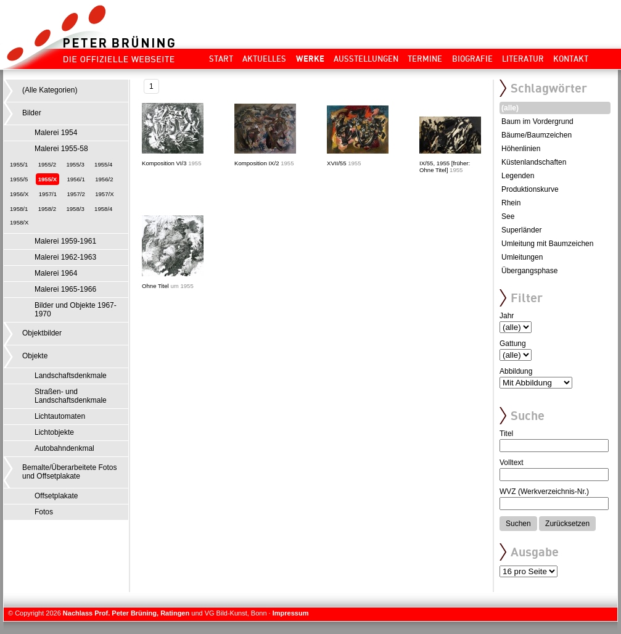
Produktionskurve (530, 189)
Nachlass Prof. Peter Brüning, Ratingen (126, 613)
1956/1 (75, 179)
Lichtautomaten (60, 416)
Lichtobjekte (54, 432)
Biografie (472, 59)
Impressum (291, 613)
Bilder (31, 113)
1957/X (104, 194)
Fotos (44, 512)
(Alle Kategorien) (49, 90)
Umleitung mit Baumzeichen (547, 243)
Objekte (34, 356)
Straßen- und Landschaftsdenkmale (71, 396)
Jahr (507, 315)
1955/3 (75, 164)
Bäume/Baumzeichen (536, 135)
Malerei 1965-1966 (65, 289)
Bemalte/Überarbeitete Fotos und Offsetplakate (69, 471)
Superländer (521, 230)
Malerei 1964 (56, 273)
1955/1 (19, 164)
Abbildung (516, 371)
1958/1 (19, 208)
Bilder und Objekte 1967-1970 (76, 309)
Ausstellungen (366, 59)
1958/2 (47, 208)
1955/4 (103, 164)
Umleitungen (522, 257)
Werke (310, 59)
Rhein (510, 203)
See (507, 216)
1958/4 (103, 208)
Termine (425, 59)
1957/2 (75, 194)
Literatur (523, 59)
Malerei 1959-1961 (65, 241)
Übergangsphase (529, 270)
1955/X (47, 179)
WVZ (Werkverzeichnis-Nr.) (544, 491)
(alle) (510, 108)
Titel (506, 433)
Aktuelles (264, 59)
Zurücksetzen (567, 523)
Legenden (517, 175)
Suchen (518, 523)
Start (221, 59)
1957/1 (48, 194)
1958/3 (75, 208)
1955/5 (19, 179)
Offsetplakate (56, 496)
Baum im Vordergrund (537, 121)
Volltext (512, 462)
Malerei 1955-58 (61, 148)
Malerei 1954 (56, 132)
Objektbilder (42, 333)
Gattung (513, 343)
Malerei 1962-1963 (65, 257)
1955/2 (47, 164)
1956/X (19, 194)
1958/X (19, 222)
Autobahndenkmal (64, 448)
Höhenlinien (520, 148)
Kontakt (570, 59)
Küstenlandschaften (533, 162)
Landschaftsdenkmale (71, 375)
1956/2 (104, 179)
